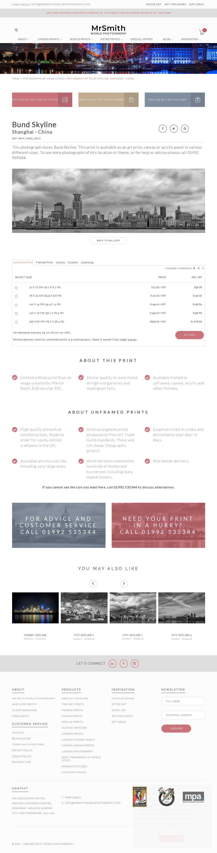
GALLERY (108, 240)
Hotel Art (119, 710)
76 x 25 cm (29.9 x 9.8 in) (45, 295)
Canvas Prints (72, 716)
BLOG (167, 39)
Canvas (60, 262)
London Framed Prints (78, 740)
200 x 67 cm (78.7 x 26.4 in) (46, 321)
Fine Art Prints (73, 704)
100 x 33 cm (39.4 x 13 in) (45, 304)
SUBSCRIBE (176, 728)
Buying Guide (21, 738)
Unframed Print (23, 262)
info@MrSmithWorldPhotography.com (61, 4)
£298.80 (197, 304)
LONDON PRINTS (48, 39)
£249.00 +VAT (158, 304)
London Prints (72, 734)
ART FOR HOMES (175, 4)
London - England (84, 639)
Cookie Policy (22, 756)
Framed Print (44, 262)
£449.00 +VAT (158, 313)
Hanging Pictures (74, 766)
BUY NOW (189, 335)
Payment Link (21, 762)
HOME (16, 78)
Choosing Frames (74, 772)
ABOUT (22, 39)
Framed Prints (72, 710)
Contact (18, 733)
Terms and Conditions (28, 744)
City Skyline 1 (133, 635)
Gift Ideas (119, 722)
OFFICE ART (154, 4)
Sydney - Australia (35, 639)
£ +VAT (159, 287)
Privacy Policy (22, 750)
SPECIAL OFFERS (142, 39)
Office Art (119, 704)
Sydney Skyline (35, 635)
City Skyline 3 (182, 635)
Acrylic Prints (72, 722)
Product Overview (75, 698)
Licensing (87, 262)
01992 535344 (20, 4)
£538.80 (197, 313)
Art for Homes (122, 716)
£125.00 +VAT (158, 295)
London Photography (77, 751)
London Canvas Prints (78, 745)
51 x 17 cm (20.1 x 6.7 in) (45, 287)
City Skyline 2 (84, 635)
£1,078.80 (196, 321)
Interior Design (123, 698)
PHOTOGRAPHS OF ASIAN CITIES (43, 78)
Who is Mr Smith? (24, 704)
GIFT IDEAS (196, 4)
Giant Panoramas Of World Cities (81, 759)
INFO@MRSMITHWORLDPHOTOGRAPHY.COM (93, 803)
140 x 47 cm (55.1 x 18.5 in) (46, 313)
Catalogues (20, 716)
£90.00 (198, 287)
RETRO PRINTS (110, 39)
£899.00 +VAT (158, 321)
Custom (73, 262)
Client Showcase (24, 710)
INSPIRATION (189, 39)
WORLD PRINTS (80, 39)
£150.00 (197, 295)
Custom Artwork (74, 728)
